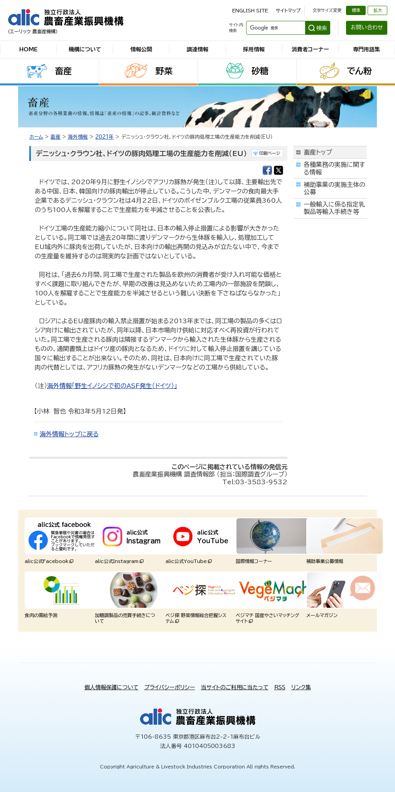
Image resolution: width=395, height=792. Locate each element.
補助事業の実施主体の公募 (334, 188)
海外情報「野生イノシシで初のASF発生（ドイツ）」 (112, 386)
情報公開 (141, 49)
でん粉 (359, 71)
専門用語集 (366, 49)
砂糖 (260, 71)
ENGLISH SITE (250, 10)
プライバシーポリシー (169, 687)
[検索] (275, 28)
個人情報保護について (111, 687)
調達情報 (197, 49)
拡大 (377, 10)
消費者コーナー (310, 49)
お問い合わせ (367, 27)
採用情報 (254, 49)
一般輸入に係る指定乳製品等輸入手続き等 (334, 208)
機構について (85, 49)
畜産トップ (318, 152)
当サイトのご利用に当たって (234, 687)
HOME (28, 49)
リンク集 (301, 687)
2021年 (104, 136)
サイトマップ (288, 10)
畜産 (63, 71)
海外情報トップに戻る (69, 434)
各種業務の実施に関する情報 (334, 168)
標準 (356, 10)
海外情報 (78, 136)
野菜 (163, 71)
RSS (279, 687)
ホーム (36, 136)
